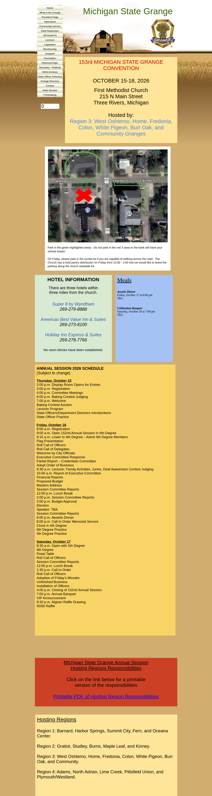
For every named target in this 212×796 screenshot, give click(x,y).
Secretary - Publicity (50, 67)
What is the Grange (49, 12)
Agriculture (50, 21)
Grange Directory (50, 81)
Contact (50, 85)
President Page (50, 17)
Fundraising (50, 94)
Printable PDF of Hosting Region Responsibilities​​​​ (106, 696)
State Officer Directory (50, 76)
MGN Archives (50, 72)
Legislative (50, 44)
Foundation (50, 58)
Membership (50, 49)
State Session (49, 90)
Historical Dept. (50, 62)
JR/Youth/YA (50, 35)
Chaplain (50, 53)
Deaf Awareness (50, 30)
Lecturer (49, 40)
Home (50, 8)
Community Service (50, 26)
